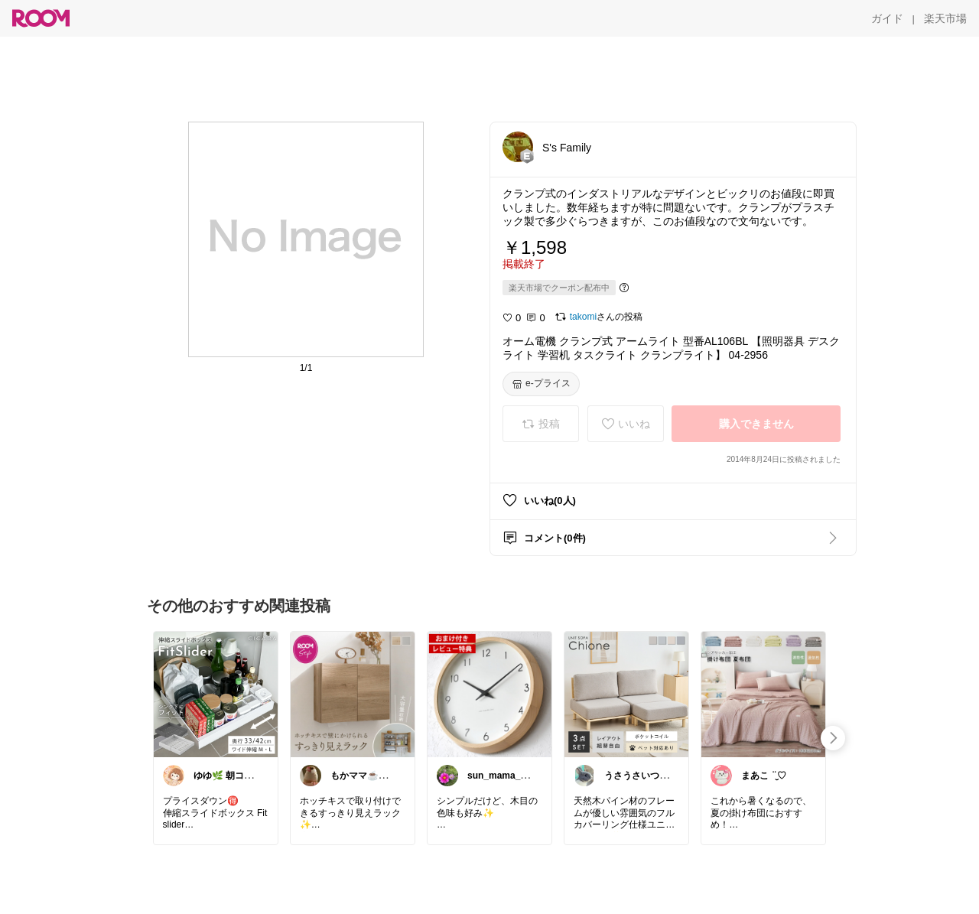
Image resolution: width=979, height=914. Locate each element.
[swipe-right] (833, 738)
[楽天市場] (945, 18)
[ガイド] (887, 18)
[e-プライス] (541, 384)
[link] (216, 694)
